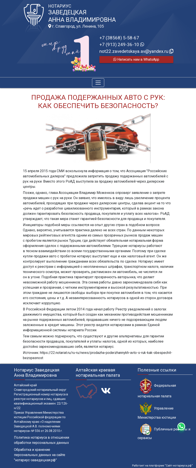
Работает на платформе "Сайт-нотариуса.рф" (162, 465)
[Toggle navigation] (98, 82)
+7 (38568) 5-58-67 (119, 37)
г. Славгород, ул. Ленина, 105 (76, 26)
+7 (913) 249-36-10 (121, 44)
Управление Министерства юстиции (157, 411)
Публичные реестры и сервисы (164, 431)
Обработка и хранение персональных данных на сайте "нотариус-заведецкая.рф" (39, 455)
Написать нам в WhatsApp (136, 59)
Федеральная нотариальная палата (157, 388)
